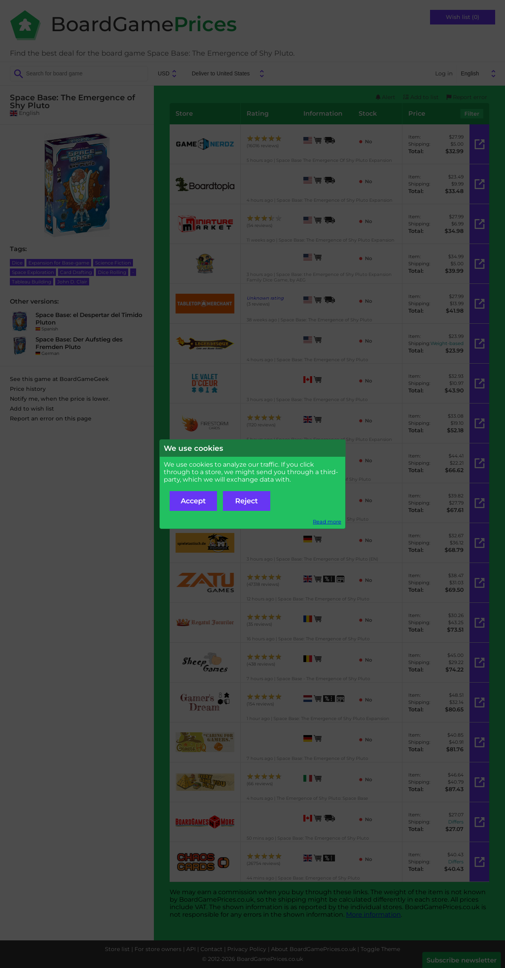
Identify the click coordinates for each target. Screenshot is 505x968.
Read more (327, 522)
